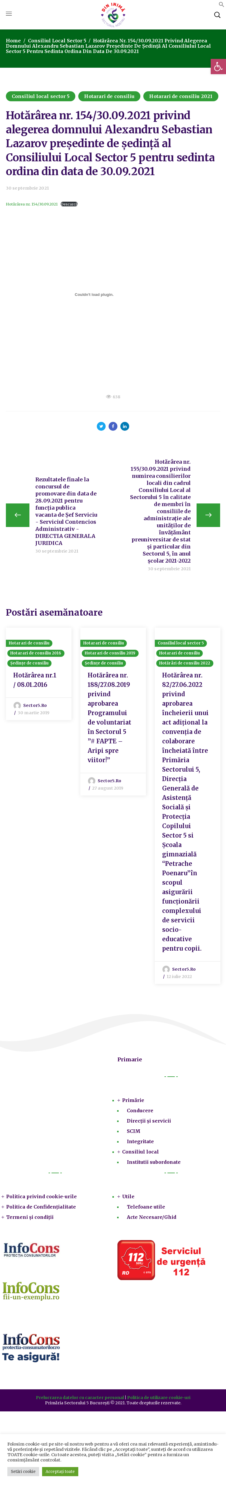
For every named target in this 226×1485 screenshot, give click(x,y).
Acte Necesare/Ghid (151, 1218)
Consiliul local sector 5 (57, 41)
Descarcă (69, 204)
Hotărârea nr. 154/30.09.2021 (32, 204)
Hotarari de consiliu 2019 (110, 653)
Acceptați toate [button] (60, 1471)
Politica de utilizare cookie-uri (158, 1398)
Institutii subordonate (154, 1163)
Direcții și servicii (149, 1121)
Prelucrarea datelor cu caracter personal (80, 1398)
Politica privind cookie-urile (41, 1197)
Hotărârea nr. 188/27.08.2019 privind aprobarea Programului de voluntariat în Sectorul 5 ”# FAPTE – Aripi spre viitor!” (109, 718)
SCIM (133, 1132)
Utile (128, 1197)
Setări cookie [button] (23, 1471)
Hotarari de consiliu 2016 (36, 653)
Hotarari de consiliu (109, 96)
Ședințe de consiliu (29, 663)
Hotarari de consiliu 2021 (180, 96)
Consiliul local (140, 1152)
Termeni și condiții (30, 1218)
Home (13, 41)
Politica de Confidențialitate (41, 1207)
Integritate (140, 1142)
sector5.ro (35, 706)
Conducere (140, 1111)
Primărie (133, 1101)
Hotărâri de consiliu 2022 (184, 663)
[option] (38, 674)
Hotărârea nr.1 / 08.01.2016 (34, 680)
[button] (218, 66)
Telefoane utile (146, 1207)
